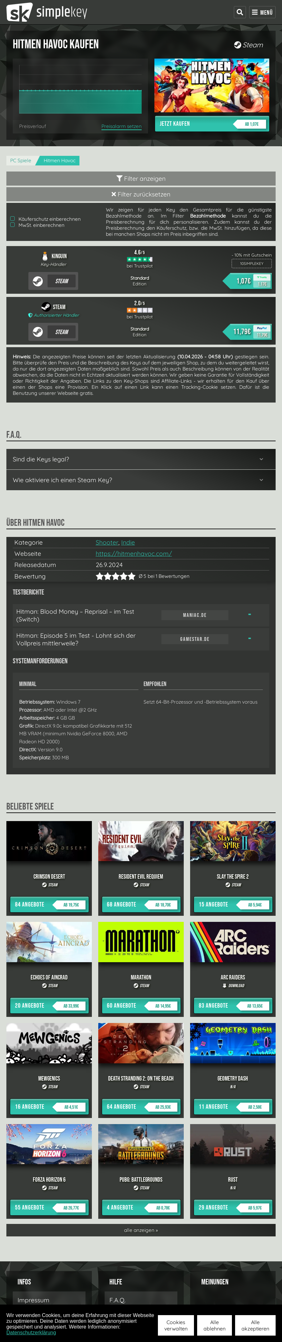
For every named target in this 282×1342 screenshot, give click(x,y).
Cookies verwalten (176, 1325)
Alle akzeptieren (255, 1325)
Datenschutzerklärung (31, 1332)
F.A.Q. (117, 1300)
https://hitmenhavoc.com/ (134, 553)
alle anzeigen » (141, 1230)
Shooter (107, 542)
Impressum (33, 1300)
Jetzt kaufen (213, 124)
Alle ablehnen (215, 1325)
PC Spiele (20, 160)
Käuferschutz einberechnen (45, 219)
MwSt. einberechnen (37, 225)
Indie (128, 542)
